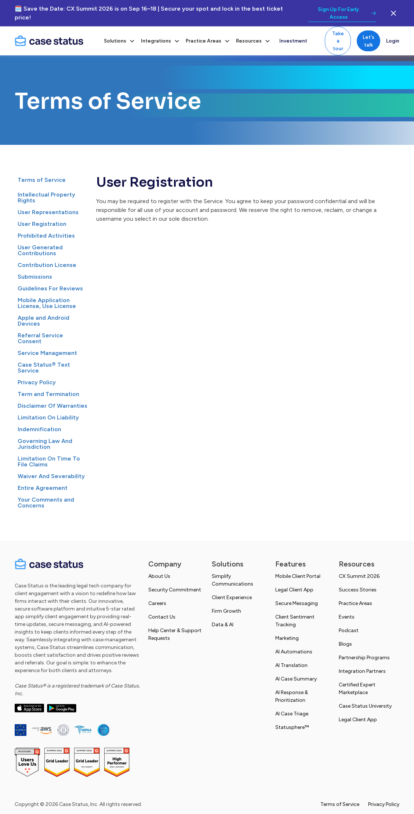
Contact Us (161, 617)
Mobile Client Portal (297, 576)
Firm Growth (226, 611)
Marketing (287, 638)
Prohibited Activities (46, 235)
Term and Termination (48, 393)
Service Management (47, 352)
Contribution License (47, 264)
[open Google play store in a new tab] (61, 707)
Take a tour (338, 40)
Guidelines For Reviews (50, 288)
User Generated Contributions (40, 250)
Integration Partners (362, 671)
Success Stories (358, 590)
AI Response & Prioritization (291, 696)
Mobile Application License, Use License (47, 303)
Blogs (345, 644)
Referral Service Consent (40, 338)
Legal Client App (294, 590)
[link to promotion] (342, 13)
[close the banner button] (393, 13)
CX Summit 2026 (359, 576)
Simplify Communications (232, 580)
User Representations (48, 212)
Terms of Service (42, 179)
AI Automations (293, 652)
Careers (157, 603)
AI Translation (291, 665)
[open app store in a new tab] (29, 707)
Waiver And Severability (51, 476)
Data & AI (222, 625)
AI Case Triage (291, 714)
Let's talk (368, 40)
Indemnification (39, 429)
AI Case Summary (296, 679)
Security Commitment (174, 590)
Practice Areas (355, 603)
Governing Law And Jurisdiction (45, 443)
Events (347, 617)
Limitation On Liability (48, 417)
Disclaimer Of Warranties (52, 405)
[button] (119, 41)
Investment (293, 41)
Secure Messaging (296, 603)
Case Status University (365, 706)
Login (392, 41)
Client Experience (232, 597)
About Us (159, 576)
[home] (55, 41)
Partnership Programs (364, 657)
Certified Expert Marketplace (357, 689)
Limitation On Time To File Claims (49, 461)
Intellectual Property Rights (46, 197)
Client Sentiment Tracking (295, 621)
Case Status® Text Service (44, 367)
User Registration (42, 223)
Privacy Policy (37, 382)
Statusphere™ (292, 727)
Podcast (349, 630)
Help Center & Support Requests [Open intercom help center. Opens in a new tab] (174, 634)
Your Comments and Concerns (46, 502)
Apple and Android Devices (43, 320)
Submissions (35, 276)
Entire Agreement (43, 487)
